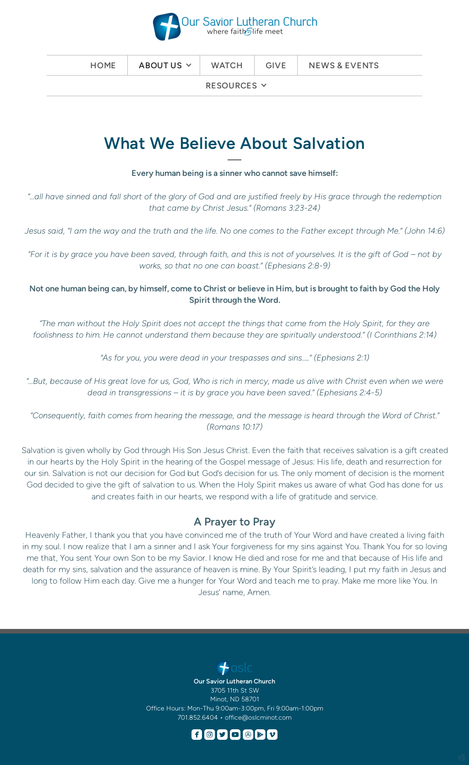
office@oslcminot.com (258, 717)
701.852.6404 (198, 717)
